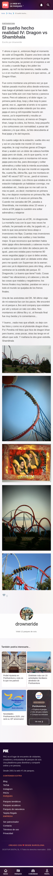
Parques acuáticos (11, 805)
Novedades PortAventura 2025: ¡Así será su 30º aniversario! (13, 716)
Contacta (7, 825)
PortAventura (8, 23)
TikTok (6, 785)
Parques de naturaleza (13, 809)
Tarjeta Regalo (10, 813)
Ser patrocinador (11, 822)
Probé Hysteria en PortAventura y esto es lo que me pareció (13, 678)
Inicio (3, 13)
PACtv (6, 793)
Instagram (8, 789)
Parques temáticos (12, 801)
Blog (10, 13)
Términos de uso (11, 829)
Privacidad (8, 833)
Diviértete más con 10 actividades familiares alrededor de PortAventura (37, 679)
